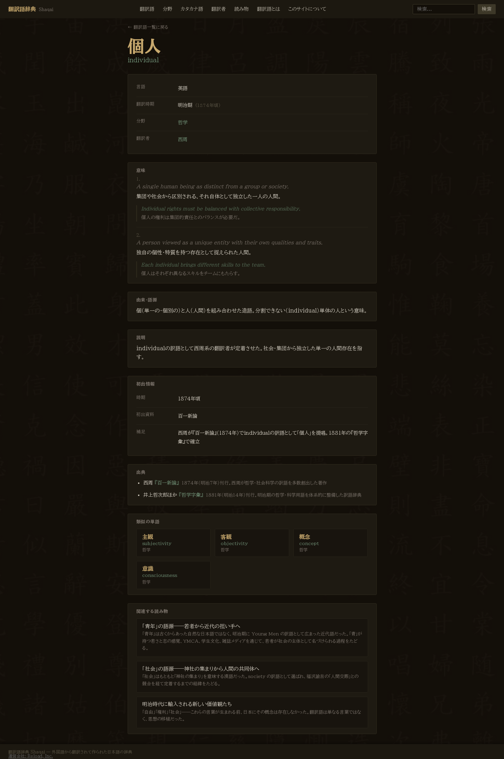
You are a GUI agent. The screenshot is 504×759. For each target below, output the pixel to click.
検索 (487, 9)
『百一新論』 (167, 482)
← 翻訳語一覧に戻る (148, 27)
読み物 (241, 9)
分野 (167, 9)
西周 (182, 139)
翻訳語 (147, 9)
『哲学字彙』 (191, 494)
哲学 (182, 122)
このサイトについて (307, 9)
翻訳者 (218, 9)
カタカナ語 (192, 9)
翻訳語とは (268, 9)
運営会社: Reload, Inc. (30, 756)
